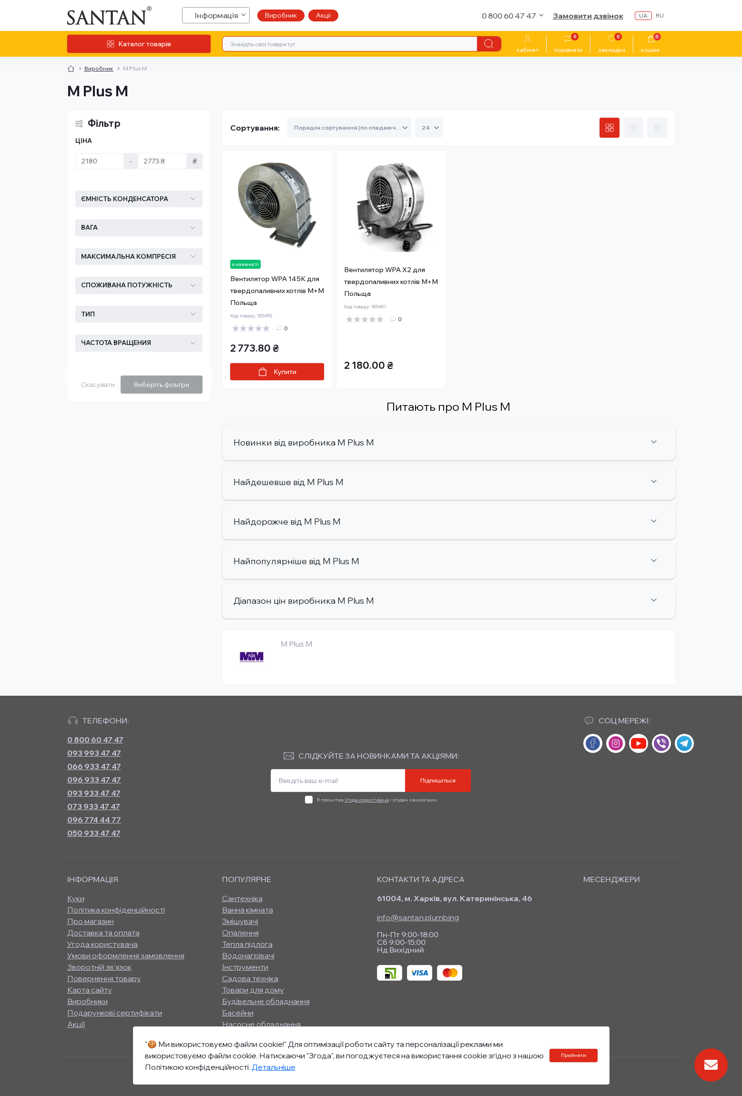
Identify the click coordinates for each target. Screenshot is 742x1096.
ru (660, 15)
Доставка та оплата (103, 932)
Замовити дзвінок (588, 15)
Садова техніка (250, 978)
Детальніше (273, 1067)
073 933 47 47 (93, 806)
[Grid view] (610, 128)
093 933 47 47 (94, 793)
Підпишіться (438, 780)
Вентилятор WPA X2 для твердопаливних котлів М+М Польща (391, 281)
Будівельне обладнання (266, 1001)
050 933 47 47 (94, 833)
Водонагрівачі (248, 955)
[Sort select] (349, 128)
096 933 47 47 (94, 779)
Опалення (240, 932)
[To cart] (277, 371)
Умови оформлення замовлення (125, 955)
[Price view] (657, 128)
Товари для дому (253, 990)
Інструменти (245, 967)
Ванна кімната (247, 909)
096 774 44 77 (94, 819)
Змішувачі (240, 921)
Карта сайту (89, 990)
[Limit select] (429, 128)
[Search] (489, 44)
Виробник (281, 15)
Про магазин (90, 921)
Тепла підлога (247, 944)
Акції (323, 15)
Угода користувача (367, 800)
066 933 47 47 (94, 766)
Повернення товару (104, 978)
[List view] (633, 128)
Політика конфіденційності (116, 909)
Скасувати (98, 384)
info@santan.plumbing (418, 917)
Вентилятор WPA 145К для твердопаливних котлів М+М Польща (277, 290)
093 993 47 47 (94, 753)
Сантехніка (242, 898)
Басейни (238, 1012)
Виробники (87, 1001)
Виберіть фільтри (161, 384)
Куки (75, 898)
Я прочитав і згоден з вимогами (376, 800)
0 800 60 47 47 (95, 739)
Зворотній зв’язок (99, 967)
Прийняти (573, 1055)
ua (643, 15)
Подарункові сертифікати (114, 1012)
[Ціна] (99, 161)
